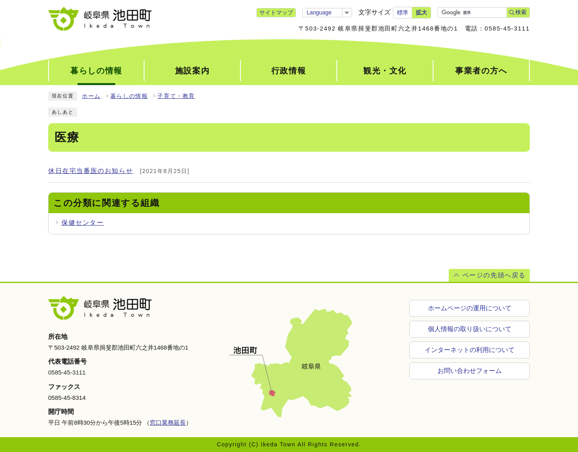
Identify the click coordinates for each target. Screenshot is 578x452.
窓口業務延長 (168, 422)
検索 (521, 12)
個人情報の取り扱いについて (469, 329)
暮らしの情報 (129, 96)
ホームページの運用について (469, 308)
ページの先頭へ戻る (494, 275)
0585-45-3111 (66, 372)
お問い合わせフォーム (470, 370)
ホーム (91, 96)
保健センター (82, 222)
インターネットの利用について (470, 349)
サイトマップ (276, 12)
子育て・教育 (176, 96)
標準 (402, 12)
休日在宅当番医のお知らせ (90, 170)
